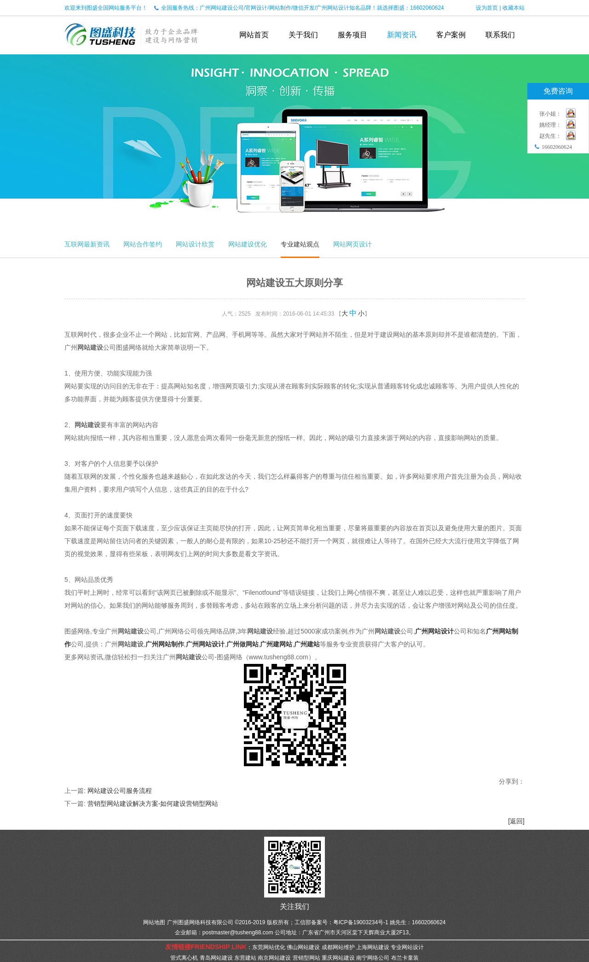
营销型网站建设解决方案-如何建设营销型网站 (153, 803)
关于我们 (303, 35)
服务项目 (352, 35)
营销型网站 (306, 958)
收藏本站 (513, 8)
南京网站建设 (274, 958)
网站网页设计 (352, 244)
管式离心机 (184, 958)
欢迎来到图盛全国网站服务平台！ (105, 8)
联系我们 (500, 35)
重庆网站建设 (338, 958)
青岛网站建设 (216, 958)
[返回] (516, 821)
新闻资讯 (401, 35)
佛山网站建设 (303, 947)
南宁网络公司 (372, 958)
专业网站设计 (407, 947)
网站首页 (254, 35)
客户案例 (451, 35)
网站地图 (154, 922)
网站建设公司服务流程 (119, 790)
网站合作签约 (142, 244)
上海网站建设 (372, 947)
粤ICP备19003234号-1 (360, 922)
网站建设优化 (247, 244)
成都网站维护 (338, 947)
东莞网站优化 (268, 947)
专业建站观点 (300, 244)
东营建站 (245, 958)
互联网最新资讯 (87, 244)
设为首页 (487, 8)
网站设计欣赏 (195, 244)
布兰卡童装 (405, 958)
